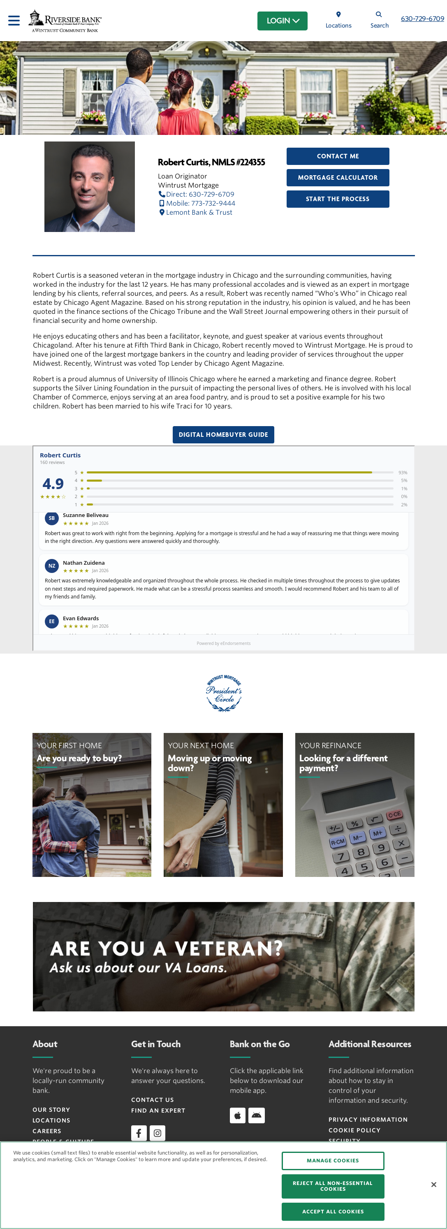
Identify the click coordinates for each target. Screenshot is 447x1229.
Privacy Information (368, 1119)
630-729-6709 (422, 19)
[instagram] (157, 1133)
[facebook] (139, 1133)
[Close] (434, 1185)
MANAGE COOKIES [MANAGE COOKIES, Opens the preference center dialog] (333, 1160)
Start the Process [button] (338, 199)
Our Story (51, 1109)
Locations (51, 1120)
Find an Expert (158, 1110)
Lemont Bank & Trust (195, 212)
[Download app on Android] (256, 1115)
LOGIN (283, 21)
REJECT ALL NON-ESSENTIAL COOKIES (333, 1186)
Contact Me (338, 156)
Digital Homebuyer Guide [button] (223, 434)
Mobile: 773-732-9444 (196, 203)
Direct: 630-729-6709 (196, 194)
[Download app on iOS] (238, 1115)
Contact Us (152, 1100)
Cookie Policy (355, 1130)
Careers (46, 1131)
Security (345, 1141)
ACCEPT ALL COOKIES (333, 1211)
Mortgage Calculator (338, 177)
